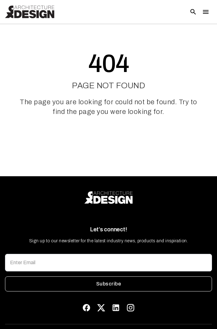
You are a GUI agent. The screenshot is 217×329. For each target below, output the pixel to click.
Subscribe (108, 284)
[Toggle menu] (205, 12)
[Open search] (193, 12)
